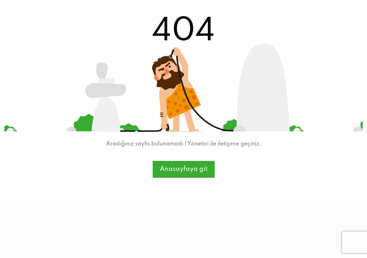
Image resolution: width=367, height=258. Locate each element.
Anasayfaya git (184, 169)
